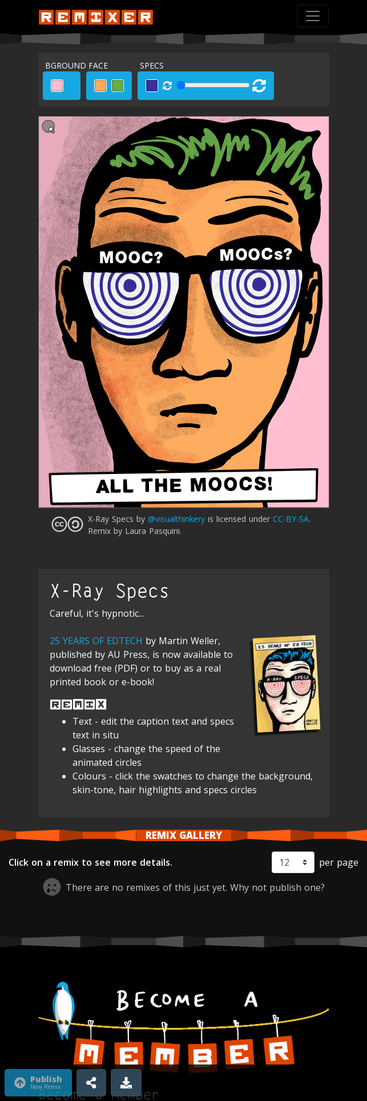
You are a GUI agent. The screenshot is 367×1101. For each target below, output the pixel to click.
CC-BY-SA (291, 518)
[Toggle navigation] (313, 16)
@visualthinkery (176, 518)
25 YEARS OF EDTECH (96, 640)
